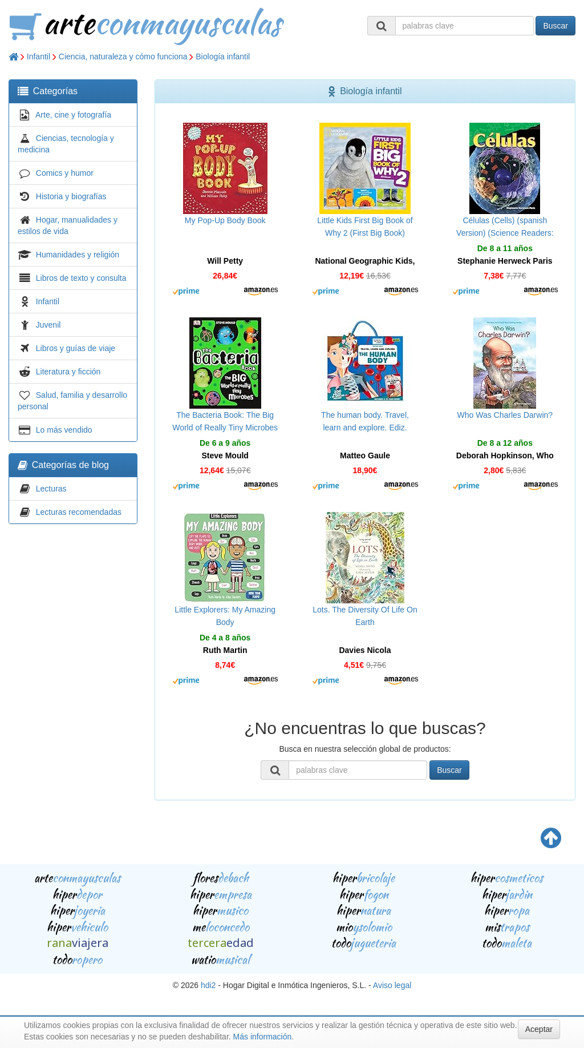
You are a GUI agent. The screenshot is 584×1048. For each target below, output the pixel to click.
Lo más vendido (64, 429)
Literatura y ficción (68, 371)
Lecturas (51, 488)
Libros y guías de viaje (75, 348)
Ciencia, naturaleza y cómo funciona (123, 56)
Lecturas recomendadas (78, 512)
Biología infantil (223, 56)
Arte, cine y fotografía (73, 114)
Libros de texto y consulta (81, 278)
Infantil (38, 56)
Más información (262, 1036)
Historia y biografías (71, 196)
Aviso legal (392, 985)
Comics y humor (65, 173)
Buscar (555, 25)
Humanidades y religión (77, 254)
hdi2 (208, 985)
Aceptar (539, 1029)
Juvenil (48, 324)
